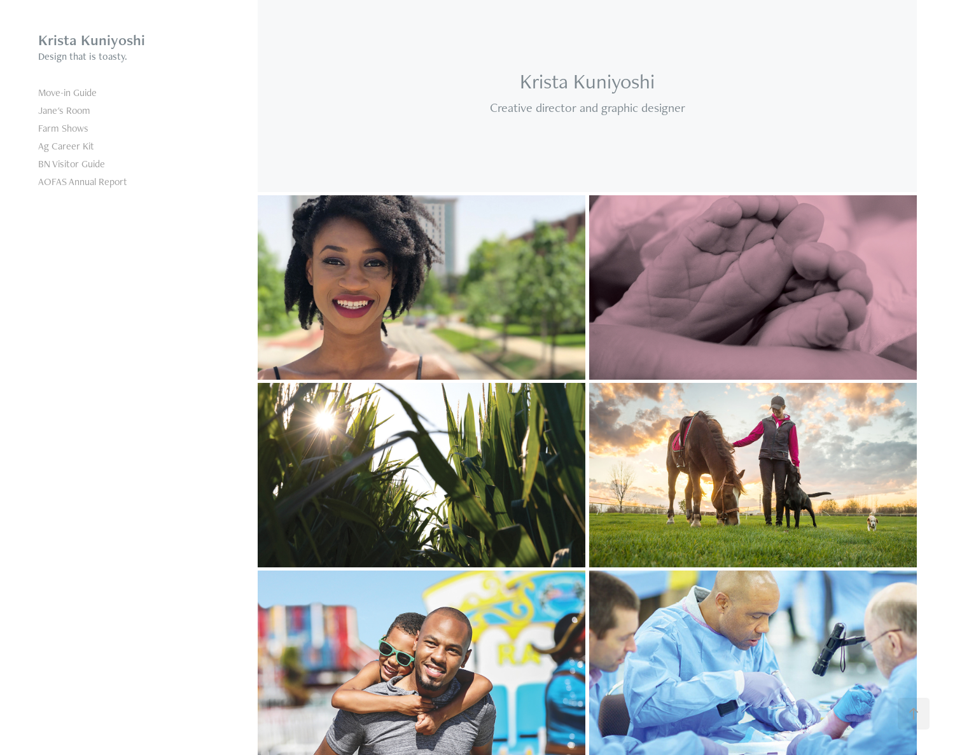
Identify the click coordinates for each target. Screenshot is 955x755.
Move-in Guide (67, 92)
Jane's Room (64, 110)
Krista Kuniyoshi (91, 40)
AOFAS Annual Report (82, 181)
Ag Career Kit (66, 146)
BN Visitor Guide (71, 163)
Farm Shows (63, 128)
